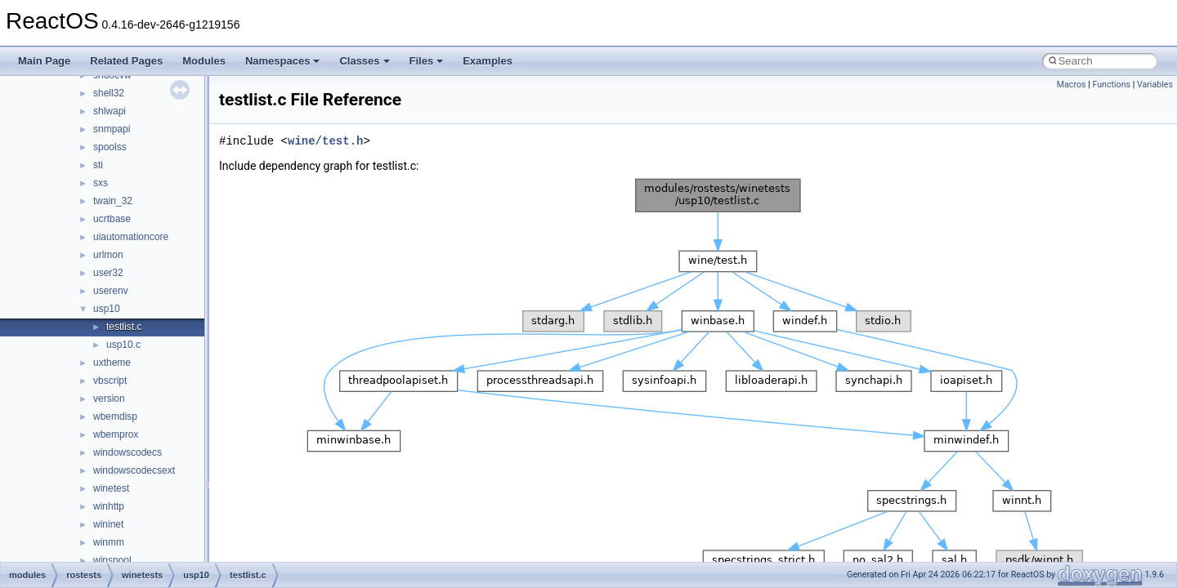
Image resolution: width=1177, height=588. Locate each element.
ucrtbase (112, 219)
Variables (1155, 84)
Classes (364, 61)
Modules (204, 61)
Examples (487, 61)
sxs (100, 183)
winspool (112, 560)
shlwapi (109, 111)
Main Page (44, 61)
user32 (108, 272)
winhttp (108, 506)
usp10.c (123, 344)
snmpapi (111, 129)
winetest (111, 488)
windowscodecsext (134, 470)
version (109, 398)
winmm (108, 542)
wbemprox (115, 434)
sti (98, 165)
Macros (1071, 84)
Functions (1111, 84)
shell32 (108, 93)
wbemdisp (115, 416)
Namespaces (282, 61)
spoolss (110, 147)
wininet (108, 524)
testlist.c (123, 326)
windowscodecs (127, 452)
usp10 (106, 308)
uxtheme (112, 362)
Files (426, 61)
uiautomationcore (130, 237)
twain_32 (112, 201)
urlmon (108, 255)
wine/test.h (325, 141)
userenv (110, 290)
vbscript (110, 380)
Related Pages (126, 61)
